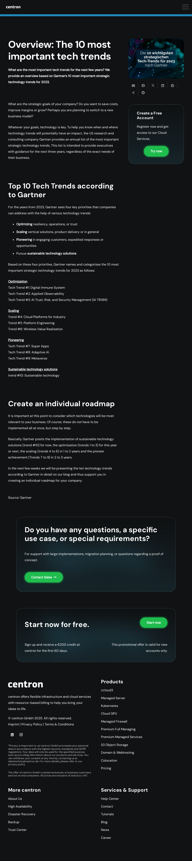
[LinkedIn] (12, 735)
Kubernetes (109, 706)
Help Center (110, 799)
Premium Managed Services (121, 737)
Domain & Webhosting (117, 752)
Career (106, 838)
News (105, 830)
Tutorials (107, 814)
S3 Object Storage (114, 745)
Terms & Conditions (59, 724)
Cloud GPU (109, 713)
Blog (104, 822)
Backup (13, 822)
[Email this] (133, 85)
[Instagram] (21, 735)
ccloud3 (107, 690)
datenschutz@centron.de (23, 761)
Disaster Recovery (21, 814)
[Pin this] (172, 85)
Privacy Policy (31, 724)
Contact (107, 806)
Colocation (109, 760)
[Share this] (143, 85)
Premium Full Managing (118, 729)
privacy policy (16, 764)
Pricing (106, 768)
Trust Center (17, 830)
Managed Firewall (114, 721)
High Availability (20, 806)
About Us (15, 799)
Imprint (13, 724)
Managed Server (113, 698)
